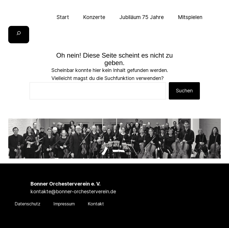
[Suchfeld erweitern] (18, 34)
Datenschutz (27, 203)
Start (63, 17)
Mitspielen (190, 17)
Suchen (184, 90)
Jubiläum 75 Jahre (141, 17)
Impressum (64, 203)
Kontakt (96, 203)
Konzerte (94, 17)
